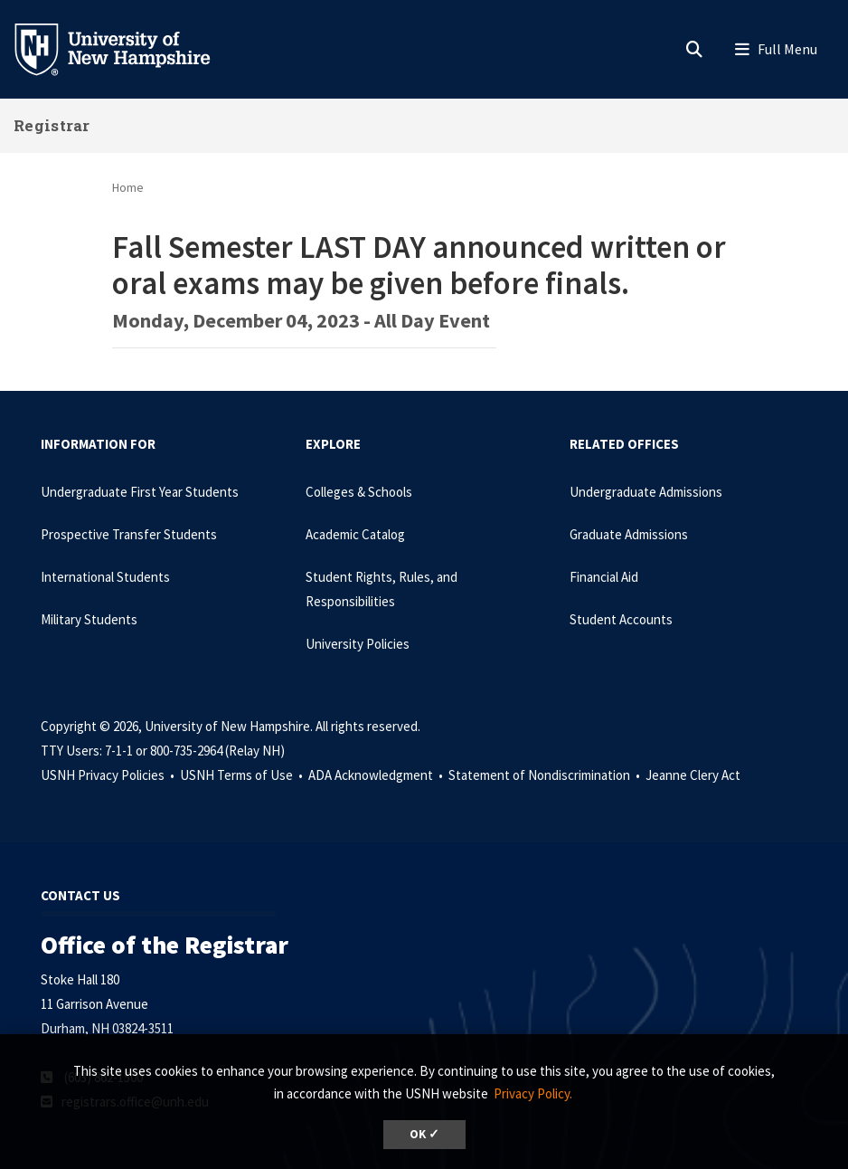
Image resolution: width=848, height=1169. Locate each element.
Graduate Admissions (629, 534)
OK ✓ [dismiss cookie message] (424, 1134)
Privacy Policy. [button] (533, 1093)
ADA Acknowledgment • (377, 775)
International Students (105, 576)
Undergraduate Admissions (646, 491)
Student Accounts (621, 619)
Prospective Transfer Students (129, 534)
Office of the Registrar (164, 945)
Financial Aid (604, 576)
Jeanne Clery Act (692, 775)
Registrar (52, 125)
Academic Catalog (355, 534)
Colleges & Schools (359, 491)
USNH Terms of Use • (243, 775)
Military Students (89, 619)
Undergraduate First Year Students (140, 491)
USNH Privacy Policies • (109, 775)
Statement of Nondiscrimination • (545, 775)
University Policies (358, 643)
